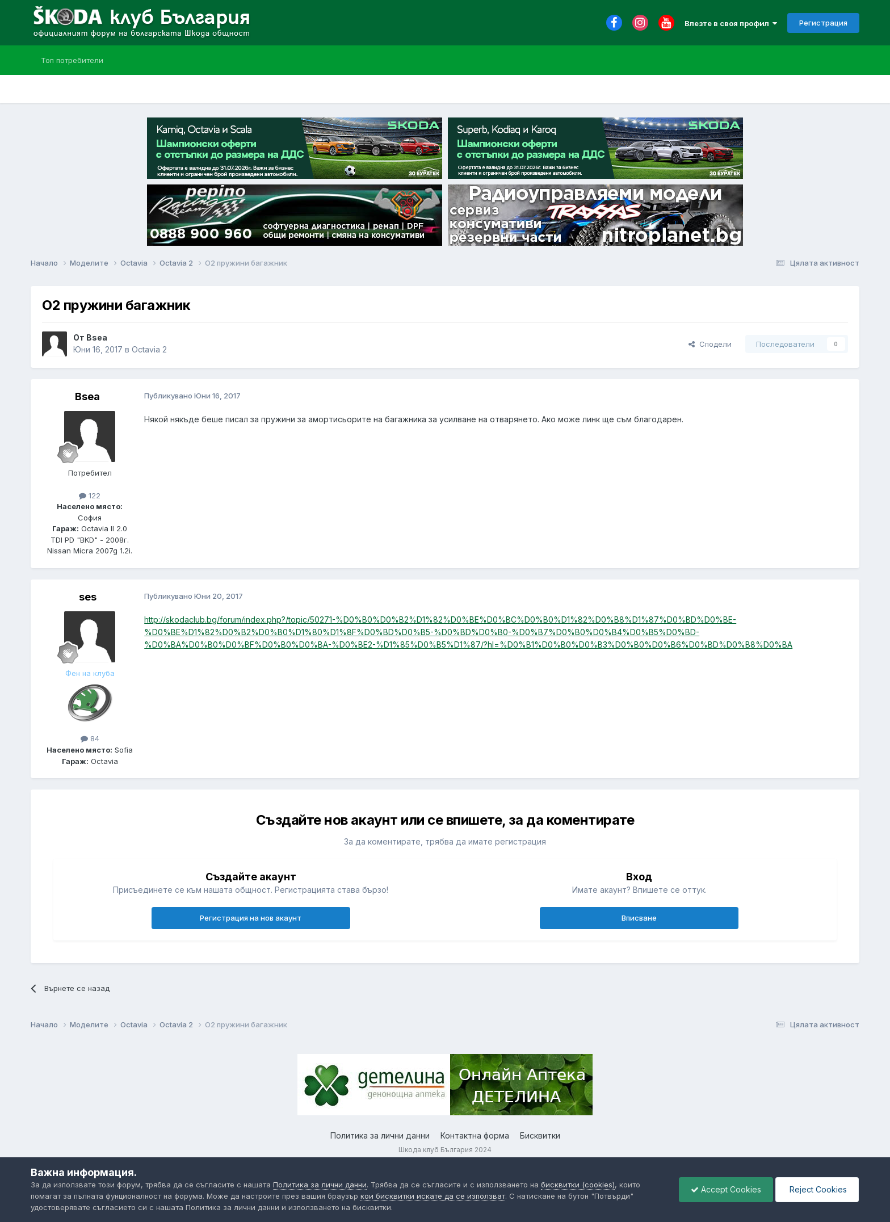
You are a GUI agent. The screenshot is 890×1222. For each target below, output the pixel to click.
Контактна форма (474, 1135)
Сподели (710, 343)
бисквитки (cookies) (578, 1184)
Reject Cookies (817, 1189)
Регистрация (823, 22)
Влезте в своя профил (731, 23)
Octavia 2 (149, 349)
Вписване (639, 917)
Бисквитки (540, 1135)
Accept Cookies (726, 1189)
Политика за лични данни (380, 1135)
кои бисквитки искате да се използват (432, 1195)
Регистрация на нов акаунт (250, 917)
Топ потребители (72, 60)
